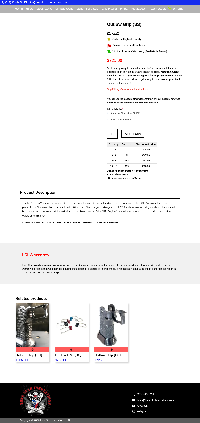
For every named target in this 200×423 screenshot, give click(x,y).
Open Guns (44, 9)
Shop (29, 9)
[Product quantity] (112, 133)
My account (139, 9)
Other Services (87, 9)
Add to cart (133, 134)
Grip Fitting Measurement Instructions (128, 89)
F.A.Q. (124, 9)
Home (19, 9)
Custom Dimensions (119, 119)
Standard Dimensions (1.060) (123, 113)
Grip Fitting (109, 9)
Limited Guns (64, 9)
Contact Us (159, 9)
